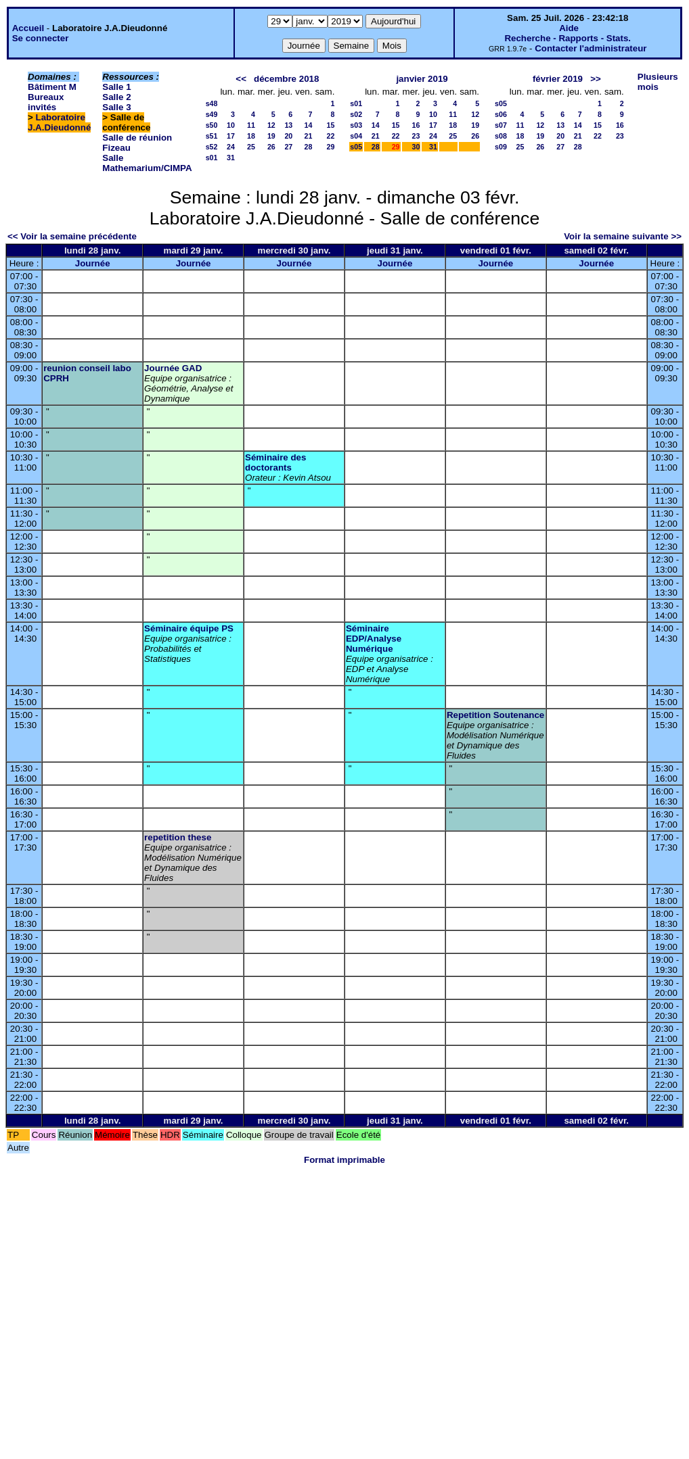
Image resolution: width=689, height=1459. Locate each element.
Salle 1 (116, 87)
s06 (501, 114)
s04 (356, 136)
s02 (356, 114)
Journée (92, 263)
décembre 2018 (286, 79)
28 (309, 147)
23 (416, 136)
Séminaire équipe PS (189, 628)
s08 (501, 136)
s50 (212, 125)
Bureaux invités (46, 102)
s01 (212, 157)
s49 (212, 114)
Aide (569, 28)
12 (271, 125)
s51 (212, 136)
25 (251, 147)
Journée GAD (173, 368)
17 (231, 136)
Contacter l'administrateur (590, 48)
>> (595, 79)
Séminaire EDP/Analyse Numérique (373, 638)
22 (330, 136)
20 (288, 136)
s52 (212, 147)
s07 (501, 125)
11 (251, 125)
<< (241, 79)
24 (231, 147)
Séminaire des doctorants (275, 462)
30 (416, 147)
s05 (356, 147)
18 (251, 136)
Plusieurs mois (658, 82)
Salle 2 (116, 97)
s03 (356, 125)
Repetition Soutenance (495, 715)
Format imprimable (344, 1160)
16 (416, 125)
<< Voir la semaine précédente (72, 236)
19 (271, 136)
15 (330, 125)
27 (288, 147)
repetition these (177, 837)
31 (231, 157)
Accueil (28, 28)
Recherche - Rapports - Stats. (567, 38)
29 (330, 147)
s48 (212, 103)
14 (309, 125)
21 (309, 136)
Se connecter (40, 38)
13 (288, 125)
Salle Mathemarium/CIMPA (147, 163)
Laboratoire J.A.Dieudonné (59, 122)
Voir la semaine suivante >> (623, 236)
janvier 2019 (421, 79)
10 (231, 125)
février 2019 (558, 79)
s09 (501, 147)
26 (271, 147)
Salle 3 (116, 107)
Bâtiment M (52, 87)
